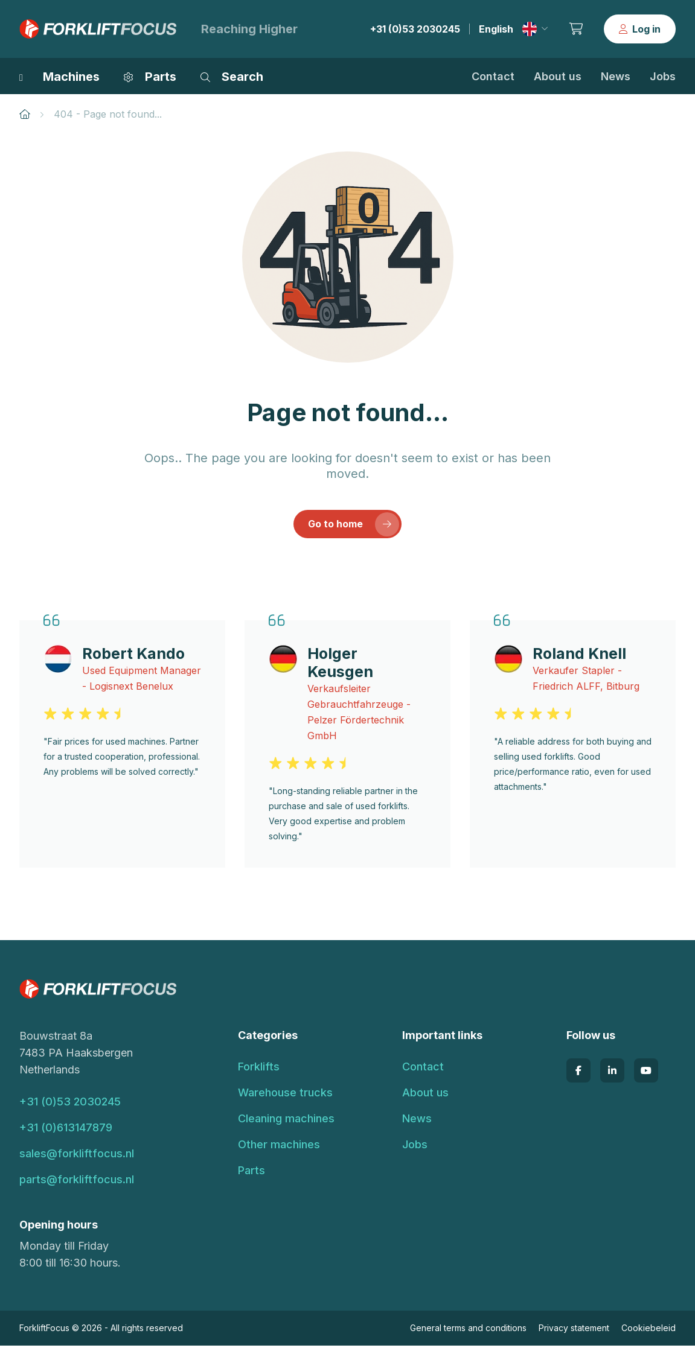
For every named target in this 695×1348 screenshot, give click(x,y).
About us (557, 76)
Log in (640, 29)
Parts (251, 1172)
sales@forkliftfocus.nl (76, 1155)
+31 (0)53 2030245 (415, 29)
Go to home (354, 526)
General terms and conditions (468, 1330)
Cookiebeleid (648, 1330)
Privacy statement (574, 1330)
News (615, 76)
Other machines (279, 1146)
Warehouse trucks (285, 1095)
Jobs (663, 76)
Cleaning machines (286, 1120)
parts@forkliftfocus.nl (76, 1181)
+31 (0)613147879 (65, 1130)
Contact (493, 76)
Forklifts (259, 1069)
